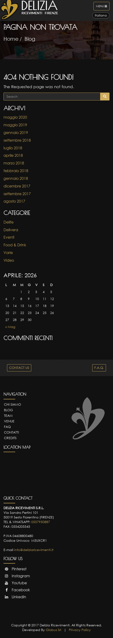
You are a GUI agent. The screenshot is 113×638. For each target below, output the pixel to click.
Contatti (11, 432)
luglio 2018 (13, 148)
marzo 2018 (14, 163)
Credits (10, 438)
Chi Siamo (12, 404)
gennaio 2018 (16, 178)
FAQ (7, 427)
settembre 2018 (17, 140)
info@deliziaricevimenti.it (33, 550)
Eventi (9, 237)
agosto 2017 (14, 201)
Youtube (15, 583)
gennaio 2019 (16, 132)
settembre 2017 (17, 193)
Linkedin (15, 597)
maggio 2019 (15, 125)
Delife (9, 222)
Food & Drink (15, 245)
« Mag (10, 327)
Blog (30, 39)
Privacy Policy (80, 630)
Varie (8, 252)
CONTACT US (19, 368)
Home (11, 39)
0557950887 (40, 522)
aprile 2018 (13, 155)
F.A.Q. (99, 368)
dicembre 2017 (17, 186)
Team (8, 416)
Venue (9, 421)
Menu (102, 7)
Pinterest (15, 569)
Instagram (17, 576)
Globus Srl (53, 630)
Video (9, 260)
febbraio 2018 (16, 170)
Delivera (11, 229)
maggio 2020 (15, 117)
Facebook (17, 590)
